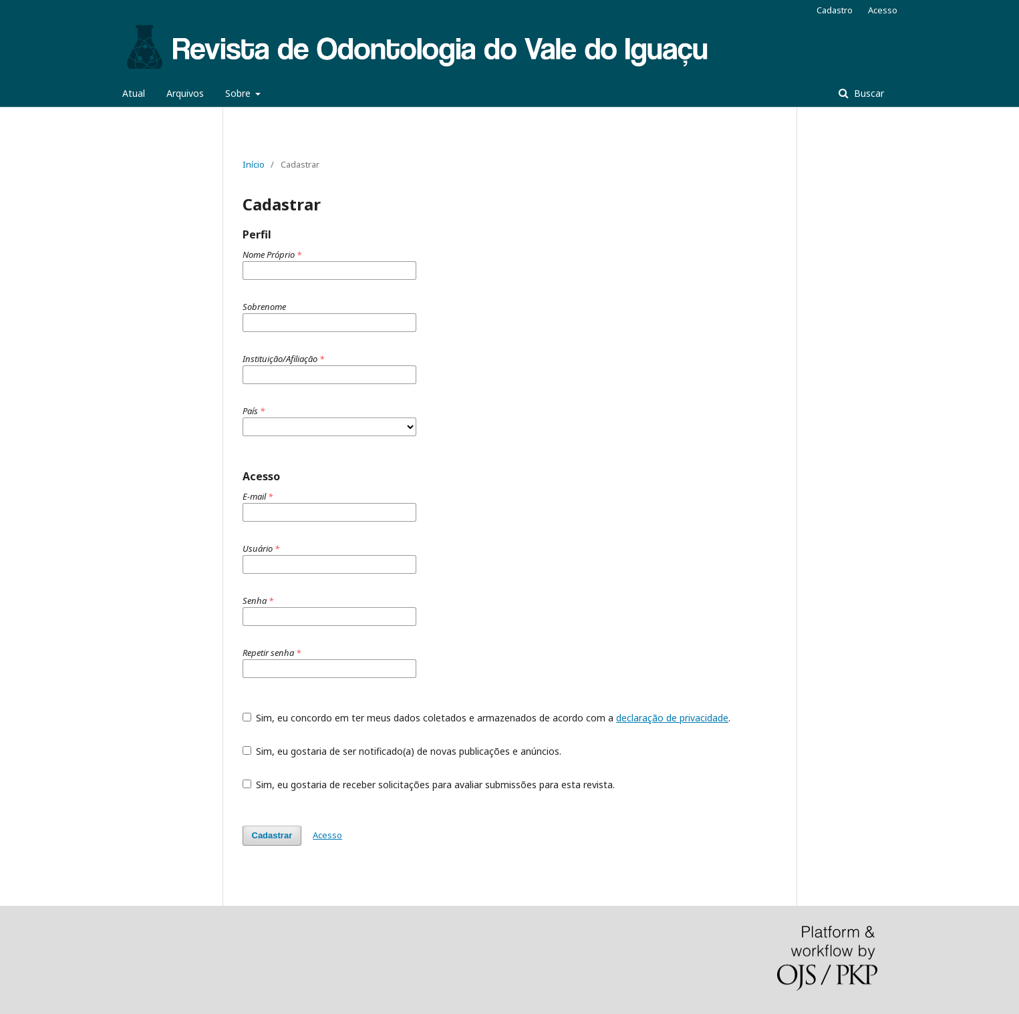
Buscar (867, 93)
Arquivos (185, 93)
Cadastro (835, 10)
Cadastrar (272, 835)
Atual (133, 93)
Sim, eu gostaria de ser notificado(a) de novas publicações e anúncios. (402, 751)
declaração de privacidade (672, 717)
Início (254, 164)
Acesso (882, 10)
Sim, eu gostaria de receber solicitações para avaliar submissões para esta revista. (429, 784)
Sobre (239, 93)
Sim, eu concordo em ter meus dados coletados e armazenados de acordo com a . (487, 717)
